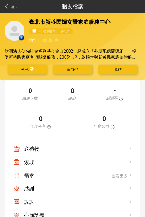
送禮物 (31, 149)
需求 (29, 175)
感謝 (29, 189)
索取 (29, 162)
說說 (29, 202)
